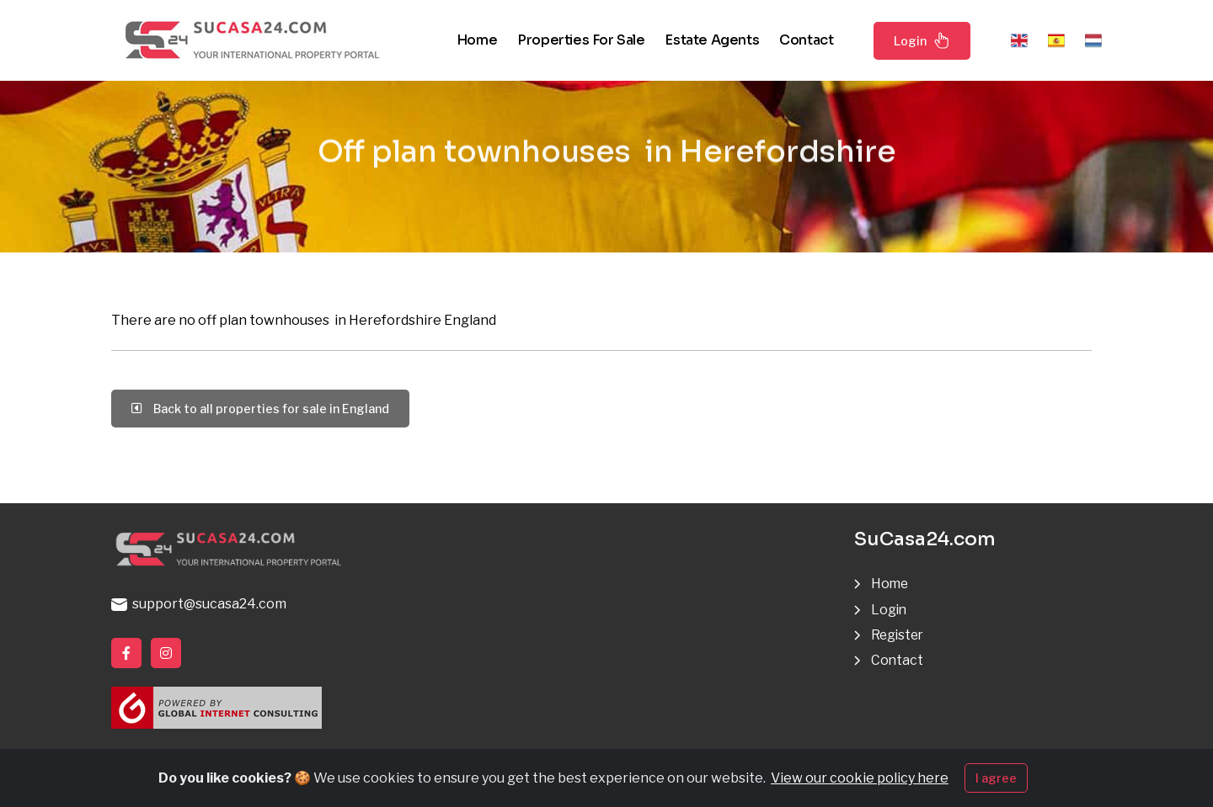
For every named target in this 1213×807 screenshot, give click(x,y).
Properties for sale (580, 40)
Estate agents (712, 40)
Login (922, 40)
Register (899, 635)
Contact (806, 40)
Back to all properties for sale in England (260, 408)
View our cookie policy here (859, 780)
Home (477, 40)
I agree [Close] (996, 780)
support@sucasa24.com (198, 604)
